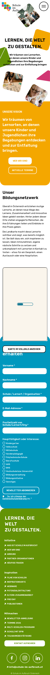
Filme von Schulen (17, 578)
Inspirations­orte (16, 582)
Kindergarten (12, 443)
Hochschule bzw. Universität (19, 471)
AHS (8, 464)
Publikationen (14, 604)
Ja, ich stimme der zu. (17, 497)
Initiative (9, 540)
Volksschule (11, 447)
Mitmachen (11, 613)
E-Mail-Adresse (12, 408)
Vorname (9, 365)
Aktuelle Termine (22, 170)
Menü (43, 6)
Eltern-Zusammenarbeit (20, 595)
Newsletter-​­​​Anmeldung (20, 618)
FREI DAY (11, 599)
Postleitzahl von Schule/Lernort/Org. (15, 423)
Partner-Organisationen (20, 558)
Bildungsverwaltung (15, 475)
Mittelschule (12, 450)
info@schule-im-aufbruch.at (26, 667)
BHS (8, 468)
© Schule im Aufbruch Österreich (25, 673)
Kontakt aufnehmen (24, 643)
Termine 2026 (14, 623)
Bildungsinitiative (14, 478)
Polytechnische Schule (16, 457)
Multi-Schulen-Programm (21, 627)
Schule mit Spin (15, 632)
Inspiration (10, 572)
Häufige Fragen (15, 563)
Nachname (10, 379)
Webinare (12, 586)
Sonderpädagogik (14, 454)
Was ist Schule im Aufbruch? (22, 545)
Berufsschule (12, 461)
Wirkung (11, 554)
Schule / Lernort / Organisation (22, 394)
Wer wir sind (20, 161)
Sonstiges (11, 482)
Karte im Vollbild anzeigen (24, 349)
